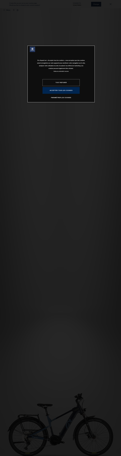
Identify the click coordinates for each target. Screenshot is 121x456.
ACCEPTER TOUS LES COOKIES (61, 90)
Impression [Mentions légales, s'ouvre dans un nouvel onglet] (66, 71)
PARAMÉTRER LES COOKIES (61, 97)
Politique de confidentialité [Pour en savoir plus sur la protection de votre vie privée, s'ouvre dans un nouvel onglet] (59, 71)
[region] (61, 74)
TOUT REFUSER (61, 82)
